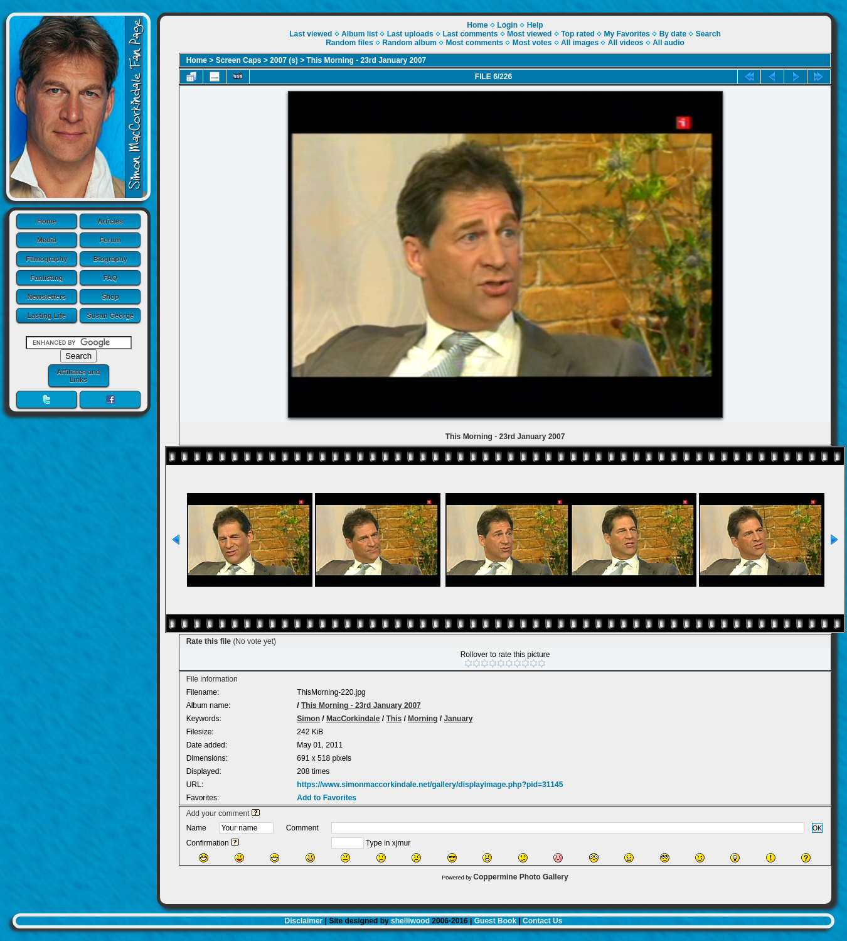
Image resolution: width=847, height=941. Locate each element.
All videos (626, 42)
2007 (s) (284, 60)
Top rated (578, 34)
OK (817, 828)
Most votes (532, 42)
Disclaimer (304, 921)
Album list (359, 34)
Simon (308, 718)
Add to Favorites (326, 797)
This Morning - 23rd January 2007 (367, 60)
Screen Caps (239, 60)
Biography (110, 259)
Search (708, 34)
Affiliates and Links (78, 375)
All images (580, 42)
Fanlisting (46, 277)
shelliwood (410, 921)
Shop (110, 296)
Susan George (110, 315)
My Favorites (627, 34)
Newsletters (46, 296)
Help (535, 25)
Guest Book (495, 921)
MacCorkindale (353, 718)
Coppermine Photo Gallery (520, 877)
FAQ (110, 277)
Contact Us (542, 921)
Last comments (470, 34)
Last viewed (310, 34)
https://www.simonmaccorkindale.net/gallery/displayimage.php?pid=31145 (430, 784)
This (394, 718)
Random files (349, 42)
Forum (110, 240)
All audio (669, 42)
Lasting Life (46, 315)
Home (46, 221)
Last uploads (410, 34)
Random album (409, 42)
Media (46, 240)
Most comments (474, 42)
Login (507, 25)
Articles (110, 221)
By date (672, 34)
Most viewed (529, 34)
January (458, 718)
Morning (422, 718)
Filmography (46, 259)
